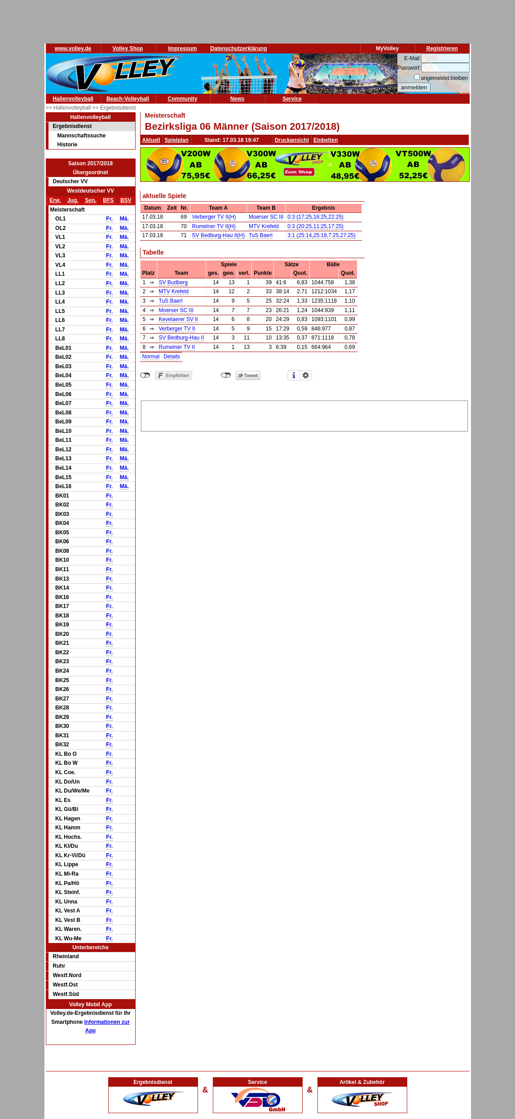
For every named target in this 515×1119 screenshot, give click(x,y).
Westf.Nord (67, 975)
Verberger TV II (177, 329)
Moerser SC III (266, 217)
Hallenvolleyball (73, 99)
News (237, 99)
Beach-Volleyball (127, 99)
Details (171, 356)
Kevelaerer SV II (178, 319)
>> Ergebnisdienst (114, 108)
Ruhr (59, 966)
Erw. (55, 200)
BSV (126, 200)
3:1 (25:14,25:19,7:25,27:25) (321, 235)
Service (292, 99)
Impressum (182, 48)
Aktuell (151, 140)
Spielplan (177, 140)
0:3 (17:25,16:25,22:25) (315, 217)
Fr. (109, 219)
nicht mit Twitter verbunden (226, 375)
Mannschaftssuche (81, 135)
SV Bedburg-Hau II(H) (218, 235)
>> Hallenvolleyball (69, 108)
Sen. (90, 200)
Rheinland (66, 956)
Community (183, 99)
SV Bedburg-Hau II (181, 338)
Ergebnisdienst (72, 126)
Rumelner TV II (177, 347)
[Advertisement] (304, 414)
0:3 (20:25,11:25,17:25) (315, 226)
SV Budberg (173, 282)
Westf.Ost (65, 985)
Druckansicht (292, 140)
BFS (108, 200)
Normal (151, 356)
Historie (67, 144)
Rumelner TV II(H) (214, 226)
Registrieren (442, 48)
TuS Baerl (261, 235)
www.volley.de (73, 48)
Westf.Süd (66, 994)
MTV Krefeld (264, 226)
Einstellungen (305, 375)
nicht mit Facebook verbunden (145, 375)
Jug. (73, 200)
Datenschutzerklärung (239, 48)
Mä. (124, 219)
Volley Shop (128, 48)
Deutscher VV (70, 181)
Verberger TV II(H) (214, 217)
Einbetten (325, 140)
